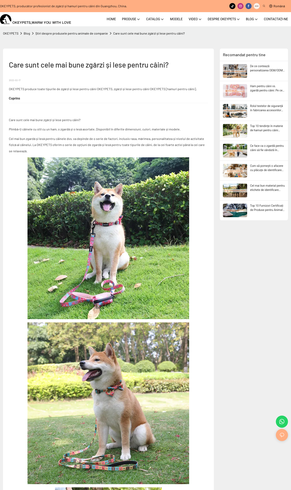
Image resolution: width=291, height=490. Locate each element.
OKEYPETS (10, 33)
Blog (27, 33)
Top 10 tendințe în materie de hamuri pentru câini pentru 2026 (266, 128)
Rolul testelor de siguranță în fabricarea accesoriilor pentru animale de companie (266, 108)
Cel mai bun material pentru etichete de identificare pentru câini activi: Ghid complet (267, 188)
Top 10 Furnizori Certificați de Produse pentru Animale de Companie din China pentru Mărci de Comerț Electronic (267, 208)
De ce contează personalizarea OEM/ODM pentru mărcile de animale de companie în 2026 (266, 69)
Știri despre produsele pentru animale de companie (71, 33)
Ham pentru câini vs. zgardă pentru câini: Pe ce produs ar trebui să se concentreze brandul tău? (266, 89)
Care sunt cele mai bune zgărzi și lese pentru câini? (149, 33)
